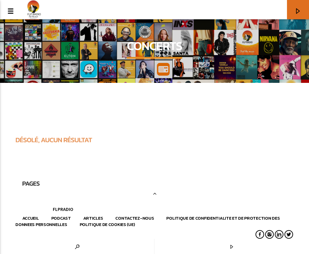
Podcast (61, 218)
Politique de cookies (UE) (107, 224)
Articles (93, 218)
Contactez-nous (134, 218)
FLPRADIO (63, 209)
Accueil (30, 218)
